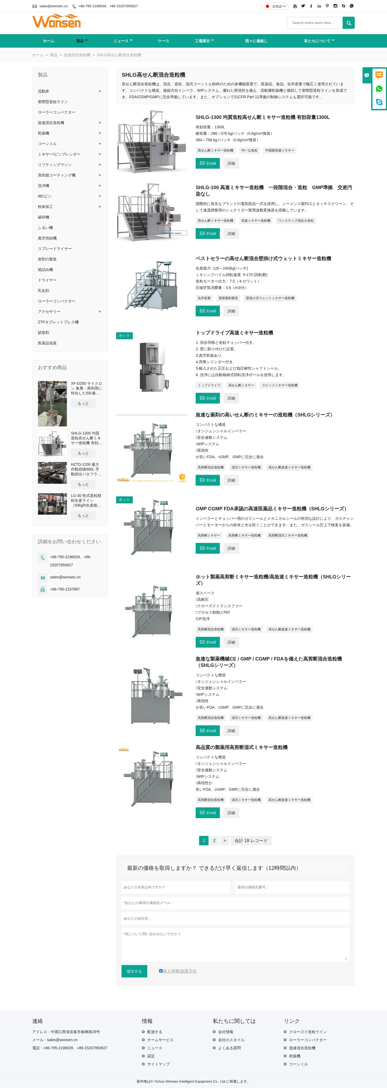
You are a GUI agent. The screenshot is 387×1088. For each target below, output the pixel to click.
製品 (82, 41)
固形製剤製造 (228, 298)
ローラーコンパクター (57, 112)
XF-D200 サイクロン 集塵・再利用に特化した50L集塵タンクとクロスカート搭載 (86, 388)
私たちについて (319, 41)
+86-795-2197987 (65, 589)
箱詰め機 (45, 269)
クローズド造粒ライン (308, 1032)
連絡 (37, 1021)
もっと (83, 403)
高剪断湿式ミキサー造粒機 (287, 535)
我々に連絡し (256, 41)
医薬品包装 (47, 343)
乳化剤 (43, 290)
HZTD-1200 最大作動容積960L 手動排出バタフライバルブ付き (86, 469)
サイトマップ (158, 1064)
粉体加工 (45, 206)
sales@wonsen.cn (54, 6)
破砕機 (43, 217)
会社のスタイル (231, 1040)
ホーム (48, 41)
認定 (151, 1056)
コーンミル (47, 144)
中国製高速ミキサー (279, 150)
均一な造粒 (249, 150)
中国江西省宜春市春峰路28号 (75, 1032)
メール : (39, 1040)
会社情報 (225, 1032)
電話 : (37, 1048)
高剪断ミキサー (209, 535)
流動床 (43, 91)
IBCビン (45, 196)
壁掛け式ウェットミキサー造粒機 (270, 298)
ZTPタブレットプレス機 (58, 322)
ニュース (122, 41)
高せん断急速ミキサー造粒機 (289, 467)
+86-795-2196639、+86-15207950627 (108, 6)
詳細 (231, 163)
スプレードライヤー (55, 248)
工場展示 (204, 41)
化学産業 (204, 298)
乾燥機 (43, 133)
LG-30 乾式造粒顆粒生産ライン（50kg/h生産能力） (86, 500)
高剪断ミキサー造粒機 (244, 535)
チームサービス (160, 1040)
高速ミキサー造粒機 (255, 220)
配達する (154, 1032)
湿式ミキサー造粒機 (246, 467)
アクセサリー (49, 311)
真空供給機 (47, 238)
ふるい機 (45, 227)
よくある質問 (229, 1048)
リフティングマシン (55, 165)
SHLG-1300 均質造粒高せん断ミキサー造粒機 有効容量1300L (86, 438)
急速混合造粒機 (77, 55)
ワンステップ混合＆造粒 (296, 220)
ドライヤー (47, 280)
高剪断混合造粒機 (211, 467)
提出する (134, 971)
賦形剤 (43, 332)
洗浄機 (43, 185)
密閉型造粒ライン (53, 102)
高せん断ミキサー (241, 385)
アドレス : (40, 1032)
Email (208, 162)
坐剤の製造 (47, 259)
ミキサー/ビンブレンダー (59, 154)
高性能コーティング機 (57, 175)
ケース (163, 41)
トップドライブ (209, 385)
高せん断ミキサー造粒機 (215, 150)
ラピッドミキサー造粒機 (280, 385)
